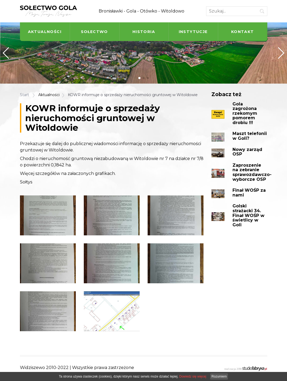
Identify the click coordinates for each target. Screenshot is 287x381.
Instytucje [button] (193, 31)
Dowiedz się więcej (192, 376)
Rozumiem (219, 376)
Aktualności (44, 31)
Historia (143, 31)
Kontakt (242, 31)
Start (24, 94)
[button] (139, 78)
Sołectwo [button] (94, 31)
